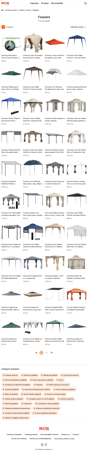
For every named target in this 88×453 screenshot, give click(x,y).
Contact (76, 434)
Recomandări (57, 3)
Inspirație (34, 3)
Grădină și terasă (24, 10)
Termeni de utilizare (19, 439)
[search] (85, 3)
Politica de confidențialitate (40, 439)
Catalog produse (11, 10)
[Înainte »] (51, 353)
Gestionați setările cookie (64, 439)
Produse (45, 3)
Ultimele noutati (78, 27)
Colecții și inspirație (14, 434)
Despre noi (65, 434)
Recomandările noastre (49, 434)
